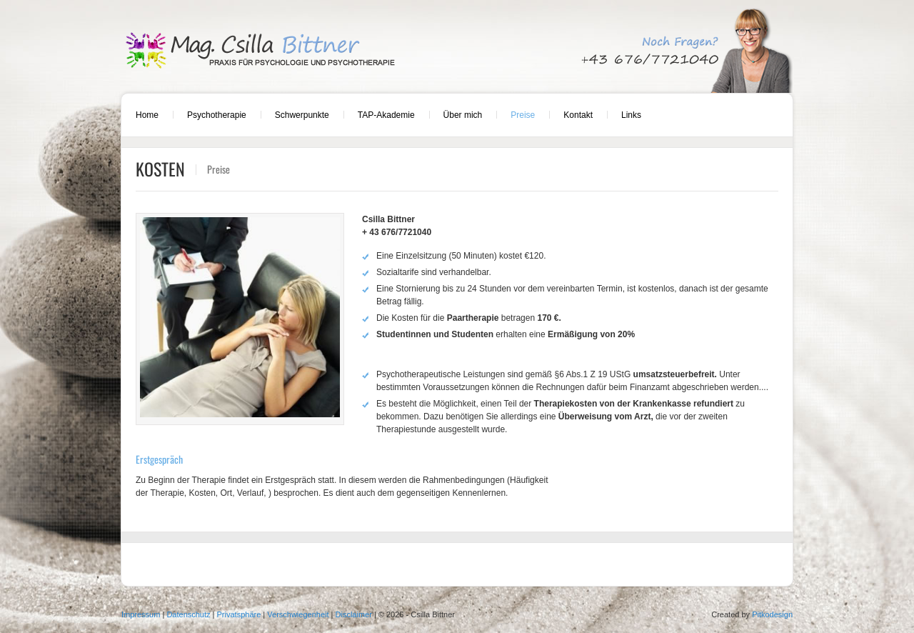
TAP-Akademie (386, 115)
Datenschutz (188, 614)
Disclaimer (354, 614)
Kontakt (578, 115)
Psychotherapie (216, 115)
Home (147, 115)
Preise (523, 115)
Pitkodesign (772, 614)
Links (631, 115)
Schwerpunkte (302, 115)
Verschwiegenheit (297, 614)
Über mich (463, 115)
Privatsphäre (239, 614)
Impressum (140, 614)
